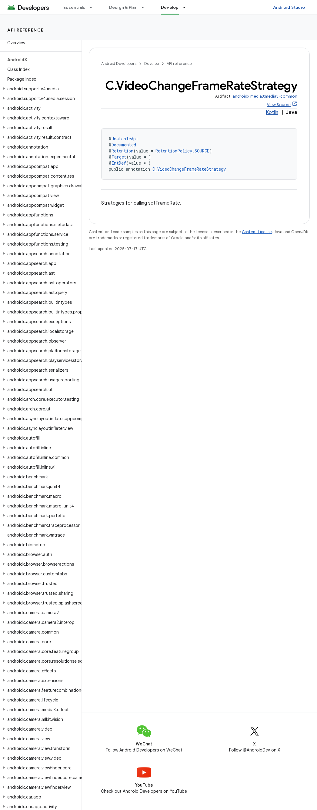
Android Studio (289, 7)
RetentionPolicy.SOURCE (182, 151)
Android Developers (118, 63)
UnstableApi (125, 139)
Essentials (74, 7)
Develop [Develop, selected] (170, 7)
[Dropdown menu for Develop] (187, 7)
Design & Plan (123, 7)
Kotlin (272, 112)
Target (119, 157)
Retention (122, 151)
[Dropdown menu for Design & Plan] (145, 7)
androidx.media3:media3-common (264, 96)
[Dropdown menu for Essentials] (93, 7)
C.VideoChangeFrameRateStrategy (189, 169)
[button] (39, 89)
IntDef (119, 163)
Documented (124, 145)
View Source (279, 104)
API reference (25, 30)
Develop (151, 63)
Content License (257, 231)
